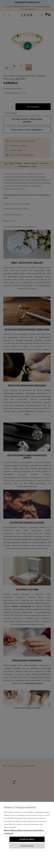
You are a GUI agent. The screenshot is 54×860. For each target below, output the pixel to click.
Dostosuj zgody (27, 846)
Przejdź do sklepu (27, 839)
